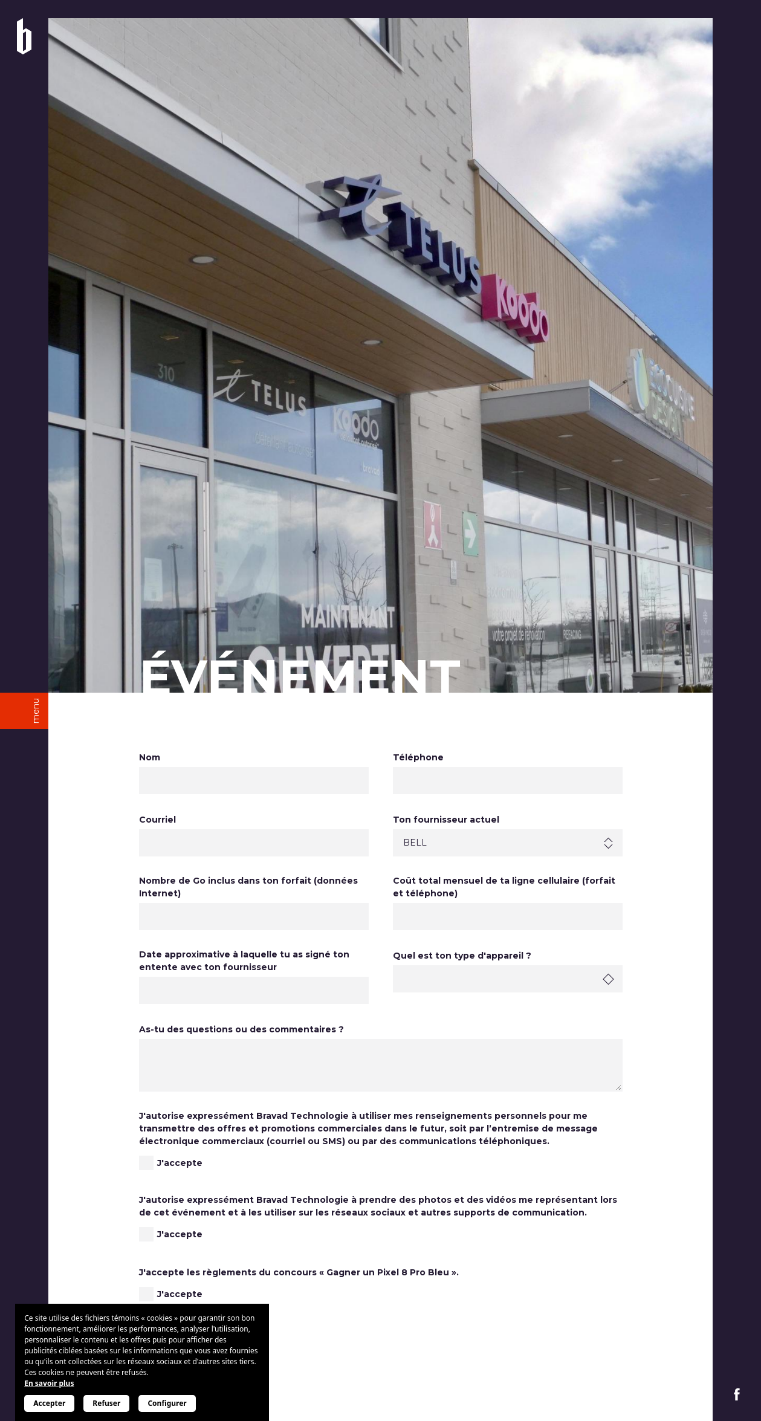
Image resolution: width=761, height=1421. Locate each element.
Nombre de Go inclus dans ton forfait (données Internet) (248, 887)
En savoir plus (49, 1383)
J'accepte (179, 1162)
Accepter (49, 1403)
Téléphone (418, 757)
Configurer (166, 1403)
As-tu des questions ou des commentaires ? (241, 1029)
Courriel (157, 819)
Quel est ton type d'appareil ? (462, 955)
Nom (149, 757)
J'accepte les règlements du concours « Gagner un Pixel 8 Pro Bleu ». (299, 1272)
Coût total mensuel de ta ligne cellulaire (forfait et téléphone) (504, 887)
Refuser (106, 1403)
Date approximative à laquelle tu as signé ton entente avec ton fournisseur (244, 961)
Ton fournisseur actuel (446, 819)
